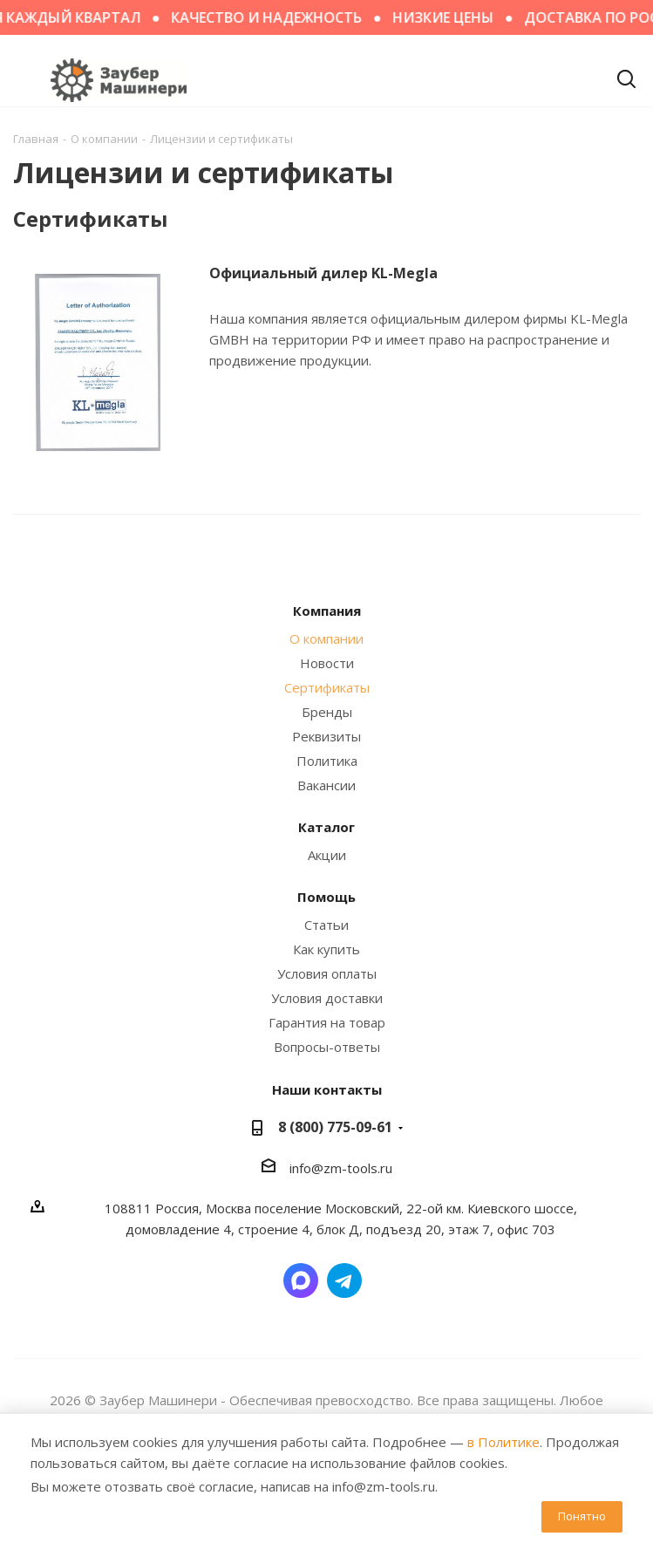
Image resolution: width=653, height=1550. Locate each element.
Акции (327, 855)
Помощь (326, 896)
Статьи (326, 924)
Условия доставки (327, 998)
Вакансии (326, 785)
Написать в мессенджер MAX (300, 1280)
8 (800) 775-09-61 (335, 1127)
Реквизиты (326, 736)
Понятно (582, 1516)
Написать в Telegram (344, 1280)
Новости (327, 663)
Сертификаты (327, 687)
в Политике (503, 1442)
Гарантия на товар (327, 1022)
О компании (326, 638)
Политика (326, 760)
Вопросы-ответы (327, 1046)
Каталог (326, 827)
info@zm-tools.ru (340, 1168)
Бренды (327, 711)
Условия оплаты (327, 973)
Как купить (326, 949)
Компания (327, 610)
